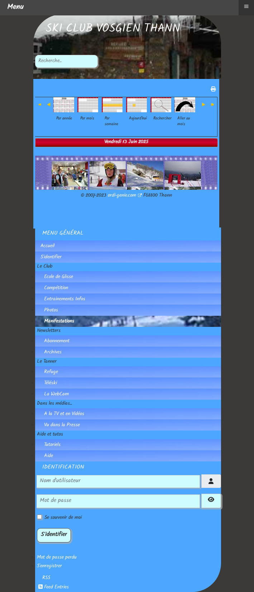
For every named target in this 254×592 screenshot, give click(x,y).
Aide (48, 456)
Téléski (50, 383)
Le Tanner (47, 362)
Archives (53, 352)
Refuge (51, 372)
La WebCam (56, 394)
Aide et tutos (50, 434)
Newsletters (49, 331)
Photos (51, 310)
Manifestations (59, 321)
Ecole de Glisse (58, 277)
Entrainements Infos (64, 299)
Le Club (44, 267)
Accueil (47, 246)
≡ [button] (246, 6)
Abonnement (57, 341)
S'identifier (51, 257)
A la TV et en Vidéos (64, 414)
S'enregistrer (49, 566)
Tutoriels (52, 445)
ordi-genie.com (125, 195)
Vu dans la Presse (62, 425)
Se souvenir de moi (63, 518)
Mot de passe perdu (57, 558)
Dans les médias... (54, 404)
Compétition (56, 288)
